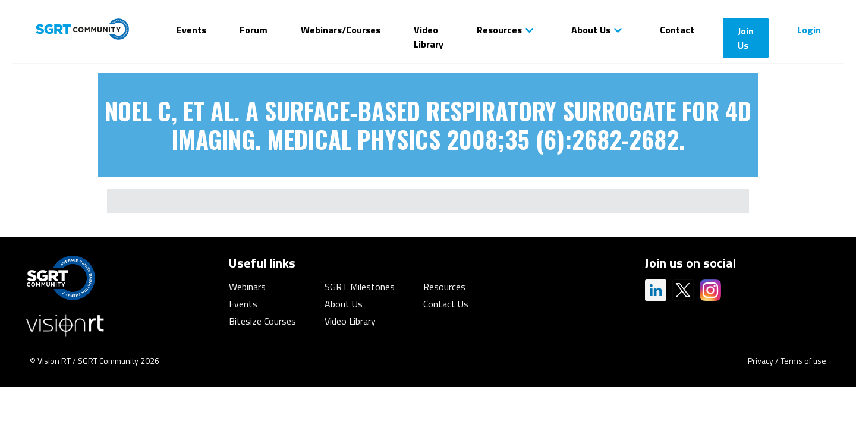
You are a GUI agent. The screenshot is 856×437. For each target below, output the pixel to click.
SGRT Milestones (360, 286)
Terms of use (803, 360)
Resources (499, 30)
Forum (254, 30)
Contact (677, 30)
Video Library (428, 37)
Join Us (746, 38)
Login (809, 30)
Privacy (760, 360)
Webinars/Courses (340, 30)
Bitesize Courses (262, 321)
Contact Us (445, 304)
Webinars (247, 286)
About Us (590, 30)
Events (191, 30)
